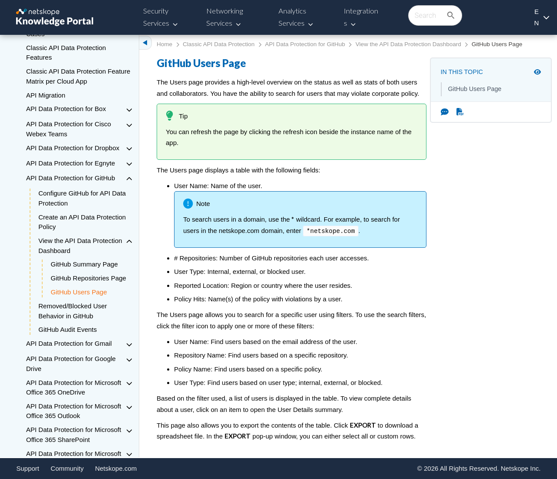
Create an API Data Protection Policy (82, 222)
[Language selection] (542, 17)
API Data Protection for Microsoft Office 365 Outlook (73, 411)
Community (67, 468)
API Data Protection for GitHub (70, 178)
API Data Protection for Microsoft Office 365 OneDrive (73, 387)
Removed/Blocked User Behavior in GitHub (72, 311)
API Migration (45, 95)
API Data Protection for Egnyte (70, 163)
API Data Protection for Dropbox (72, 148)
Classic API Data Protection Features (66, 52)
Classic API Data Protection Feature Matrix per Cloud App (78, 76)
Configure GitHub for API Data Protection (82, 198)
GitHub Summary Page (84, 264)
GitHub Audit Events (67, 329)
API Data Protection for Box (66, 108)
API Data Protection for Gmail (69, 343)
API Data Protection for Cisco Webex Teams (68, 129)
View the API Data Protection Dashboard (80, 245)
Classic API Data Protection (219, 44)
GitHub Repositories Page (88, 278)
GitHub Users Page (79, 292)
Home (164, 44)
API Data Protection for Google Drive (71, 363)
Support (28, 468)
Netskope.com (116, 468)
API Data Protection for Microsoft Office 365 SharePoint (73, 434)
